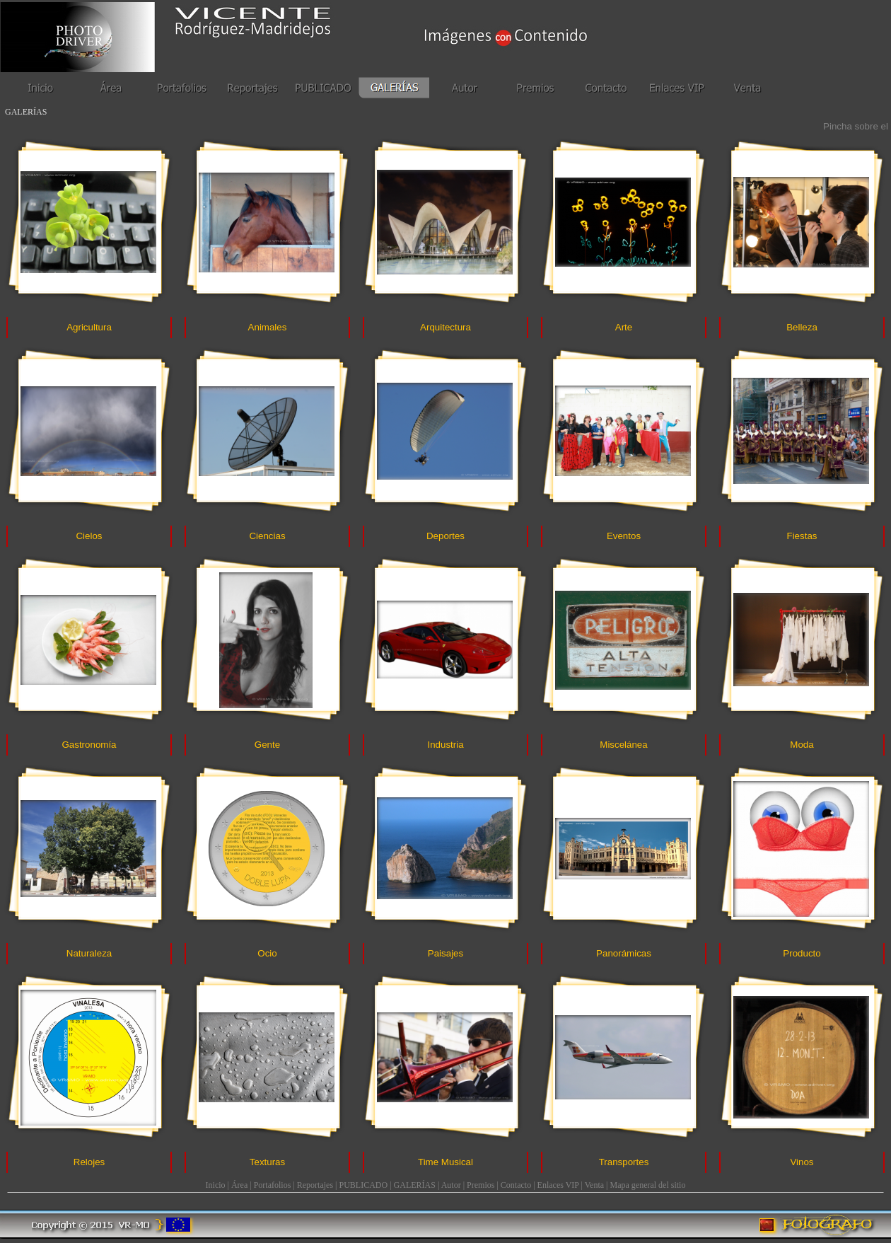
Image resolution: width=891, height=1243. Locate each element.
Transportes (624, 1162)
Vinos (801, 1162)
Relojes (89, 1162)
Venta (594, 1185)
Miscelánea (623, 744)
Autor (451, 1185)
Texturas (267, 1162)
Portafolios (272, 1185)
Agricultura (89, 327)
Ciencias (267, 536)
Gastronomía (89, 744)
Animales (267, 327)
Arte (623, 327)
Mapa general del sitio (647, 1185)
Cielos (89, 536)
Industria (445, 744)
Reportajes (315, 1185)
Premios (480, 1185)
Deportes (445, 536)
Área (239, 1185)
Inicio (216, 1185)
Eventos (624, 536)
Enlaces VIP (558, 1185)
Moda (801, 744)
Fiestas (802, 536)
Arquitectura (445, 327)
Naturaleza (89, 953)
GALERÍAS (415, 1185)
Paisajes (445, 953)
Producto (801, 953)
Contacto (516, 1185)
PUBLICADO (363, 1185)
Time (445, 1162)
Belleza (801, 327)
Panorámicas (623, 953)
